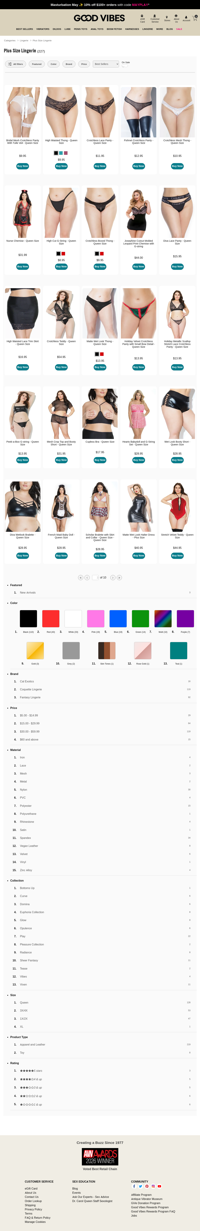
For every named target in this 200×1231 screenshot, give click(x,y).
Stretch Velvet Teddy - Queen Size (177, 536)
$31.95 (61, 453)
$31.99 (22, 255)
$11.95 (100, 156)
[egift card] (142, 19)
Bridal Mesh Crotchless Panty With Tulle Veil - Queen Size (22, 142)
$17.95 (100, 452)
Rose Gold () (142, 663)
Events (76, 1192)
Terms (28, 1213)
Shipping (30, 1205)
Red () (51, 632)
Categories (9, 40)
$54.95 (61, 357)
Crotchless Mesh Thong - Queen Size (177, 142)
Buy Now (22, 166)
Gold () (35, 663)
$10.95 (177, 156)
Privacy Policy (33, 1209)
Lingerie (24, 40)
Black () (28, 632)
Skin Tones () (107, 663)
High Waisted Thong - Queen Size (61, 142)
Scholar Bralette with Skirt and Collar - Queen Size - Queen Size (100, 537)
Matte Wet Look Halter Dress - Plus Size (139, 536)
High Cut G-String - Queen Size (61, 242)
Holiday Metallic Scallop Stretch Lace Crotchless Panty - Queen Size (177, 344)
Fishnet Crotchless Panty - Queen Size (138, 142)
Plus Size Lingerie (42, 40)
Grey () (71, 663)
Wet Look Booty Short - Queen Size (177, 443)
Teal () (178, 663)
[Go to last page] (119, 577)
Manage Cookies (35, 1222)
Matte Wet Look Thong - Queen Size (100, 343)
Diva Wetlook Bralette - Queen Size (22, 536)
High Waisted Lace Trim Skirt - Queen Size (23, 343)
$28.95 (138, 453)
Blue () (118, 632)
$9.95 (22, 156)
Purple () (185, 632)
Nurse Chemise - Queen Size (22, 240)
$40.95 (138, 547)
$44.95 (177, 547)
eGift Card (31, 1188)
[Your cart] (194, 18)
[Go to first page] (80, 577)
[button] (56, 153)
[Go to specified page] (95, 577)
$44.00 (138, 257)
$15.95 (177, 256)
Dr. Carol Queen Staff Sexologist (92, 1201)
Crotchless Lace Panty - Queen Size (100, 142)
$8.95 (61, 260)
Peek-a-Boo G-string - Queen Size (22, 443)
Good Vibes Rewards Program (150, 1207)
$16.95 (22, 357)
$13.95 (100, 360)
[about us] (176, 19)
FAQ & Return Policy (37, 1217)
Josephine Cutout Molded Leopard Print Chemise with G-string (138, 243)
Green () (140, 632)
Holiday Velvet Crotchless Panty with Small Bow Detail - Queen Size (138, 344)
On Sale (126, 64)
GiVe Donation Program (145, 1203)
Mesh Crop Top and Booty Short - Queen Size (61, 443)
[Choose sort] (106, 64)
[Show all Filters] (15, 64)
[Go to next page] (113, 577)
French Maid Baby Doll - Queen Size (61, 536)
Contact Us (32, 1197)
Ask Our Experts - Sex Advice (90, 1197)
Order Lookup (33, 1201)
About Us (30, 1192)
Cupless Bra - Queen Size (100, 441)
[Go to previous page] (87, 577)
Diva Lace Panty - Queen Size (177, 242)
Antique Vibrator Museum (147, 1199)
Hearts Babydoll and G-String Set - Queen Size (138, 443)
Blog (75, 1188)
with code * (100, 5)
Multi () (163, 632)
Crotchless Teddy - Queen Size (61, 343)
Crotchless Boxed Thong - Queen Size (100, 242)
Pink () (96, 632)
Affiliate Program (141, 1194)
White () (73, 632)
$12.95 (138, 156)
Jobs (134, 1215)
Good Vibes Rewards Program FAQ (153, 1211)
